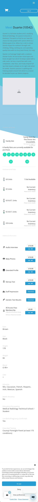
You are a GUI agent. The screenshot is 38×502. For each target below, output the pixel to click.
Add (31, 249)
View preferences (19, 495)
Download (31, 291)
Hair (4, 336)
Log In (29, 11)
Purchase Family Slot (9, 127)
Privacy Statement (23, 499)
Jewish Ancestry (8, 397)
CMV (4, 375)
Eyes (4, 327)
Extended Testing (9, 428)
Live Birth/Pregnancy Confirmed (15, 419)
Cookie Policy (13, 499)
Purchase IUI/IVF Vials (9, 169)
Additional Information (9, 236)
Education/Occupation (11, 406)
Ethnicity (6, 384)
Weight (5, 356)
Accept (19, 484)
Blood (5, 365)
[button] (35, 465)
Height (5, 346)
